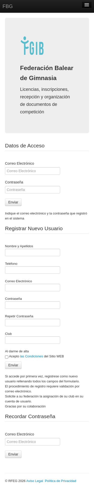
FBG (8, 6)
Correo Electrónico (19, 163)
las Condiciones (31, 356)
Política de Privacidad (60, 481)
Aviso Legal (34, 481)
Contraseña (14, 182)
